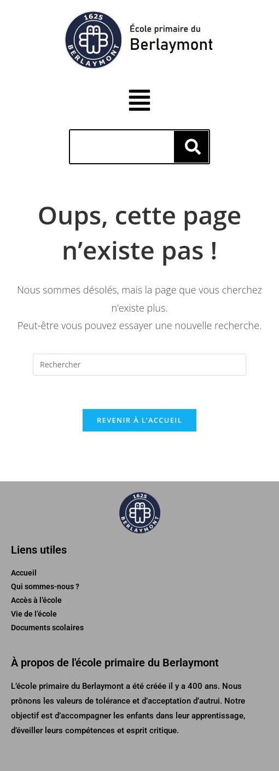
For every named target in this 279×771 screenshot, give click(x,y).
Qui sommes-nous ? (45, 586)
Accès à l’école (36, 600)
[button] (139, 102)
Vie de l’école (34, 613)
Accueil (24, 572)
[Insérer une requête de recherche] (139, 365)
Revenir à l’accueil (139, 420)
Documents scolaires (47, 627)
